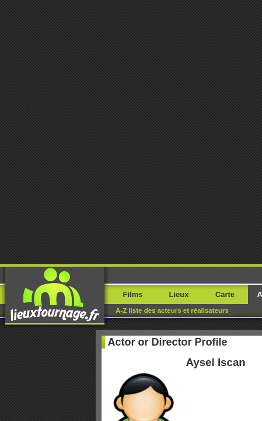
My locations (131, 237)
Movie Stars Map (178, 370)
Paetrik (219, 370)
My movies (131, 223)
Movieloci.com (55, 370)
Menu (234, 28)
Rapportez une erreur (47, 322)
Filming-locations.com (114, 370)
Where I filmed (131, 252)
